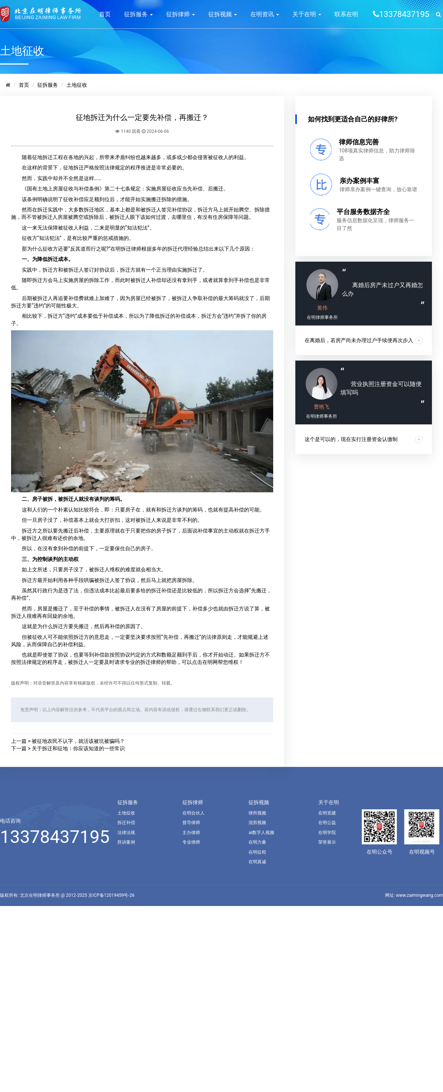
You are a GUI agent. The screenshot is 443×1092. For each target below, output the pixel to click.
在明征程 (257, 852)
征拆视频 (222, 14)
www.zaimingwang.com (419, 895)
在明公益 (327, 822)
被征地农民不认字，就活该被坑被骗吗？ (78, 741)
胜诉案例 (126, 842)
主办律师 (191, 832)
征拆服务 (138, 14)
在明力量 (257, 842)
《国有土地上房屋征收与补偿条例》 (63, 189)
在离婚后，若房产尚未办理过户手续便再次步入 (359, 340)
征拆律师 (180, 14)
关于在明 (306, 14)
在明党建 (327, 813)
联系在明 (346, 14)
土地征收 (76, 85)
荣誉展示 (327, 842)
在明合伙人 (193, 813)
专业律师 (191, 842)
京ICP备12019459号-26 (111, 895)
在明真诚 (257, 861)
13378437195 (55, 836)
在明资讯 (264, 14)
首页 (105, 14)
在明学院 (327, 832)
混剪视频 (257, 822)
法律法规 (126, 832)
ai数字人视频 (261, 832)
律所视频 (257, 813)
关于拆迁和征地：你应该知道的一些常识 (78, 748)
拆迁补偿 (126, 822)
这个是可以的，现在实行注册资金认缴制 (351, 439)
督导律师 (191, 822)
